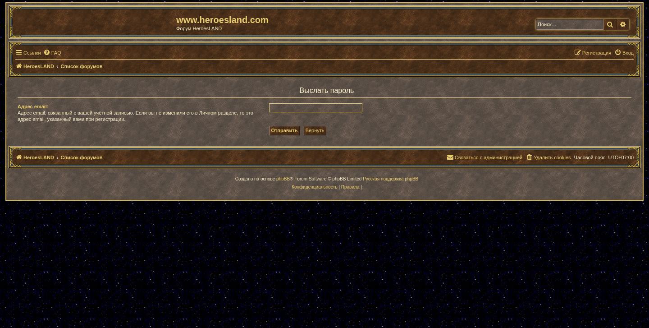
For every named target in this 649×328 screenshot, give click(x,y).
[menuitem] (52, 52)
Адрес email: (33, 106)
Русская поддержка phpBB (390, 178)
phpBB (283, 178)
